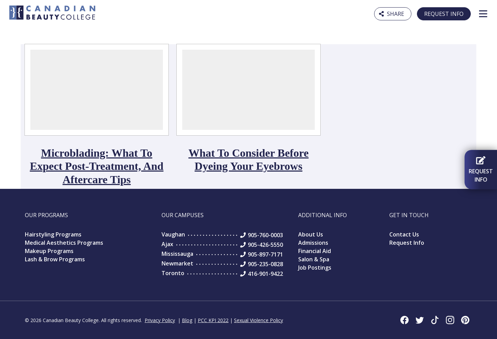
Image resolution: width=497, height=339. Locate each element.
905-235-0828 (265, 264)
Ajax (167, 244)
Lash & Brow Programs (55, 259)
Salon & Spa (313, 259)
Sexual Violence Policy (258, 320)
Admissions (313, 242)
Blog (187, 320)
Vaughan (173, 234)
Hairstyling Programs (53, 234)
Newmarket (177, 263)
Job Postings (314, 267)
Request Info (444, 14)
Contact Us (404, 234)
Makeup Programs (49, 251)
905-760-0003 (265, 235)
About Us (310, 234)
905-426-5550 (265, 245)
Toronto (173, 273)
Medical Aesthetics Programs (64, 242)
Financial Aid (314, 251)
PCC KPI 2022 (213, 320)
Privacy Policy (160, 320)
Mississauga (177, 254)
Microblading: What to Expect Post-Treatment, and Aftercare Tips (96, 166)
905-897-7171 (265, 254)
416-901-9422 (265, 274)
